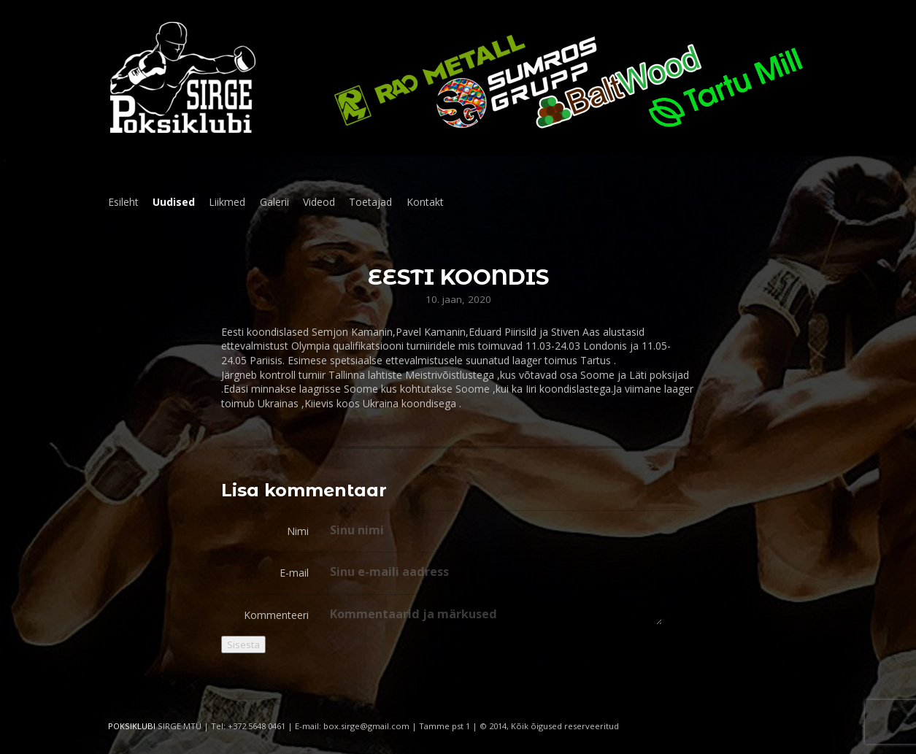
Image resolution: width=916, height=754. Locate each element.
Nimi (298, 531)
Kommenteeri (276, 615)
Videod (319, 202)
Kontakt (425, 202)
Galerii (274, 202)
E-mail (294, 573)
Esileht (123, 202)
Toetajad (370, 202)
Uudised (174, 202)
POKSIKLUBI (131, 725)
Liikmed (227, 202)
